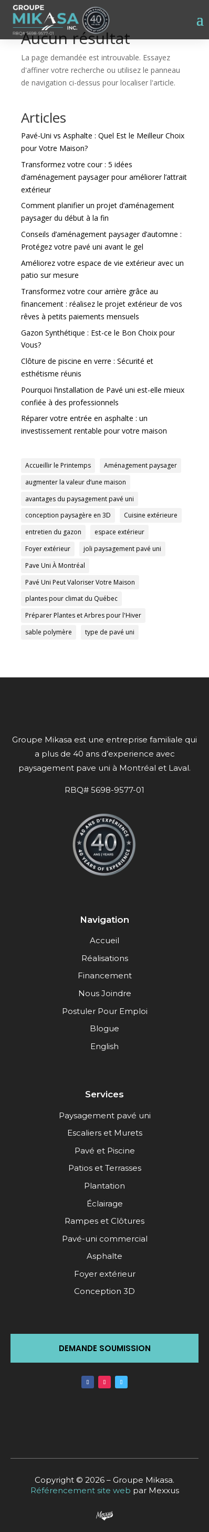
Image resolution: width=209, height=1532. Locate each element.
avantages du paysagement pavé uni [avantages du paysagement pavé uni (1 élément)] (79, 498)
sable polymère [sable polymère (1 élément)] (48, 632)
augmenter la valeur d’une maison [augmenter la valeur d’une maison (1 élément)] (75, 482)
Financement (105, 975)
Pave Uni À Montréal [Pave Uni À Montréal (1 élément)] (55, 565)
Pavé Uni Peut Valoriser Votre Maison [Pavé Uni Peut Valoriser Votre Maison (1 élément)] (80, 582)
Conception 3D (104, 1291)
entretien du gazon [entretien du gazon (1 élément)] (53, 531)
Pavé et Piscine (105, 1151)
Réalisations (104, 958)
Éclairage (105, 1204)
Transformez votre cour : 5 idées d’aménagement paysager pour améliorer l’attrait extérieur (104, 177)
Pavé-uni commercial (105, 1239)
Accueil (104, 940)
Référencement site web (80, 1490)
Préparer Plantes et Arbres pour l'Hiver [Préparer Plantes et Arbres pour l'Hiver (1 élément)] (83, 615)
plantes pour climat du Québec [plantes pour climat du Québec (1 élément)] (71, 598)
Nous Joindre (104, 993)
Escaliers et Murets (104, 1133)
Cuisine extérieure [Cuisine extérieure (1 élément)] (150, 515)
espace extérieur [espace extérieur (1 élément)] (119, 531)
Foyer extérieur (104, 1274)
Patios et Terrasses (104, 1168)
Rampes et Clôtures (104, 1221)
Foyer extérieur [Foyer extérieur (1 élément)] (47, 548)
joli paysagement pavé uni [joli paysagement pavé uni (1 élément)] (122, 548)
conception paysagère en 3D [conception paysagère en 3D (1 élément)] (68, 515)
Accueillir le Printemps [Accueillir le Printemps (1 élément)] (58, 465)
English (104, 1046)
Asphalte (104, 1256)
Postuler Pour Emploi (105, 1011)
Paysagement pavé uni (105, 1115)
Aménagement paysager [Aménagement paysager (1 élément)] (140, 465)
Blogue (104, 1028)
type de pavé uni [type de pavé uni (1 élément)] (109, 632)
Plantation (104, 1186)
